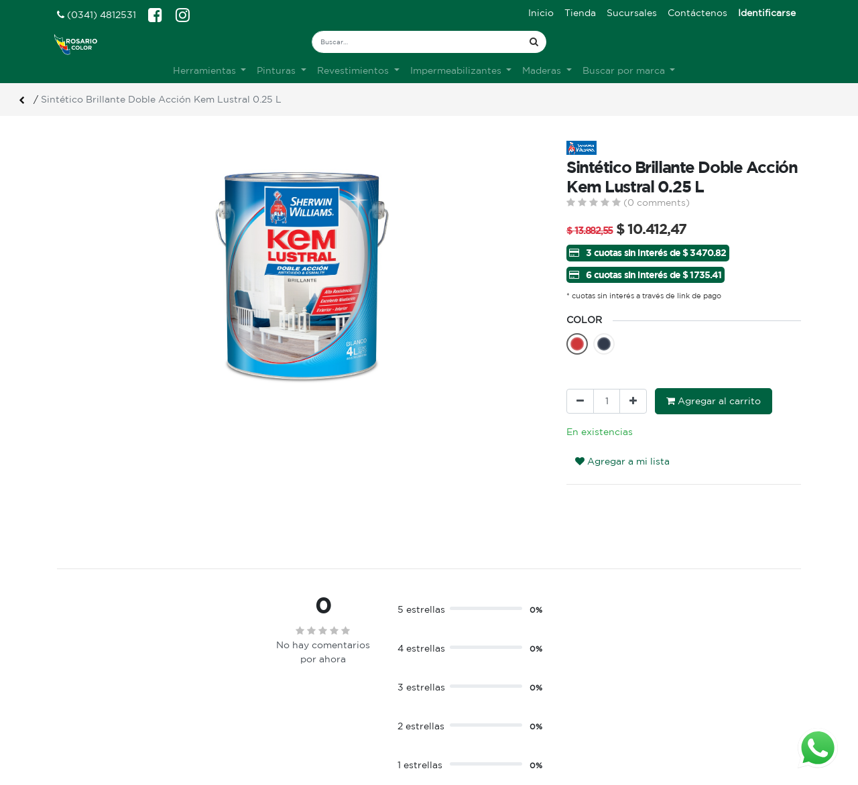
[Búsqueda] (534, 42)
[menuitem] (541, 13)
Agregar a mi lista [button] (622, 461)
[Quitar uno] (580, 401)
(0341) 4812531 (96, 14)
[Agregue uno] (633, 401)
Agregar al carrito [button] (713, 401)
